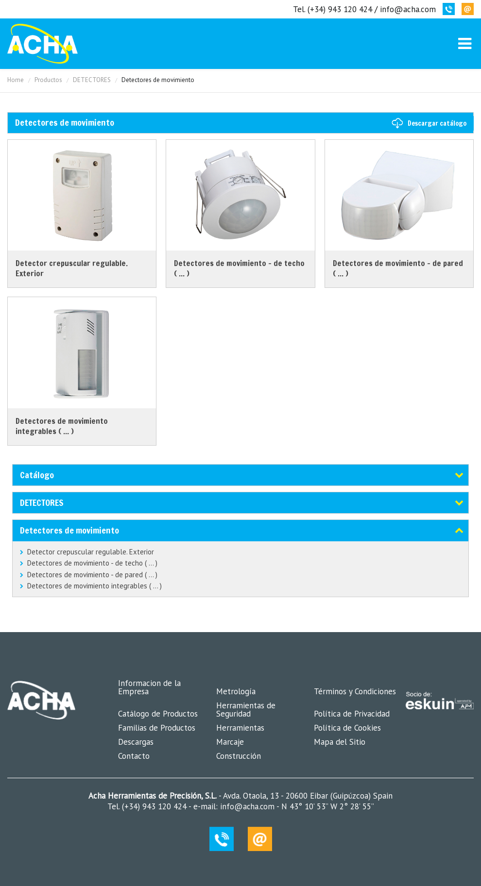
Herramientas (240, 727)
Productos (48, 80)
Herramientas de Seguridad (245, 709)
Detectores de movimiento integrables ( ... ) (94, 585)
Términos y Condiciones (355, 691)
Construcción (238, 756)
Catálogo (37, 474)
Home (15, 80)
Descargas (136, 741)
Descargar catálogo (437, 123)
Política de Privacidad (352, 713)
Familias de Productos (156, 727)
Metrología (236, 691)
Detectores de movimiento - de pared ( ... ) (92, 574)
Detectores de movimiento (69, 530)
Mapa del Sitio (339, 741)
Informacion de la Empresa (149, 687)
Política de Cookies (347, 727)
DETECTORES (92, 80)
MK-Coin (42, 44)
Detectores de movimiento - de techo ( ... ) (92, 563)
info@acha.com (408, 9)
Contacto (134, 756)
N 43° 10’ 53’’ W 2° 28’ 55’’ (326, 806)
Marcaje (230, 741)
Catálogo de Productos (158, 713)
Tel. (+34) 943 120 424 (332, 9)
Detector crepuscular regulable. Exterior (90, 551)
